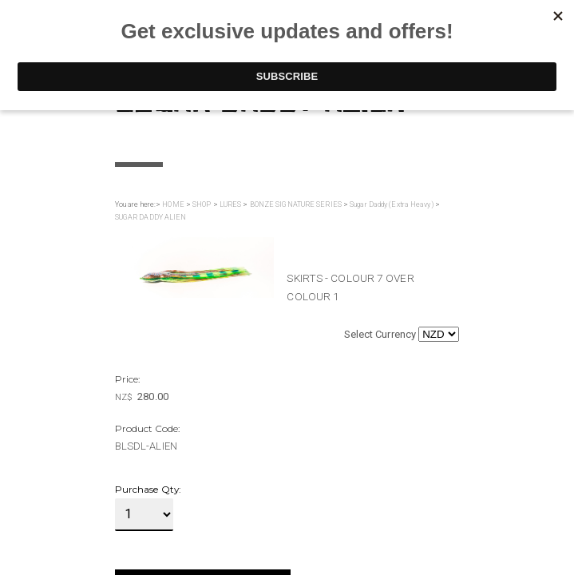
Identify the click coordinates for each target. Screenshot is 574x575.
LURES (231, 204)
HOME (173, 204)
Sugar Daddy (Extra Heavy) (391, 204)
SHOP (201, 204)
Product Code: (147, 428)
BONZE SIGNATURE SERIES (296, 204)
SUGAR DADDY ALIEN (151, 217)
